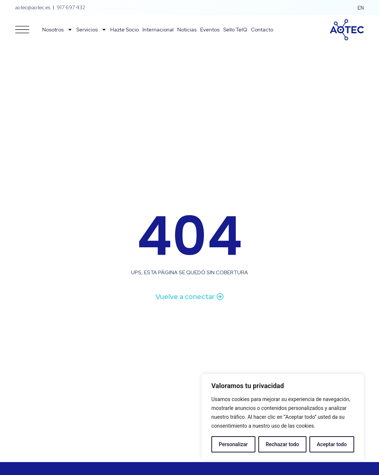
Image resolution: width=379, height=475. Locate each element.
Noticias (187, 29)
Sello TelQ (235, 29)
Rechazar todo (282, 444)
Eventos (209, 29)
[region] (282, 417)
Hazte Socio (124, 29)
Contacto (262, 29)
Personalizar (233, 444)
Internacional (158, 29)
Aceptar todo (332, 444)
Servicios (91, 29)
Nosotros (57, 29)
